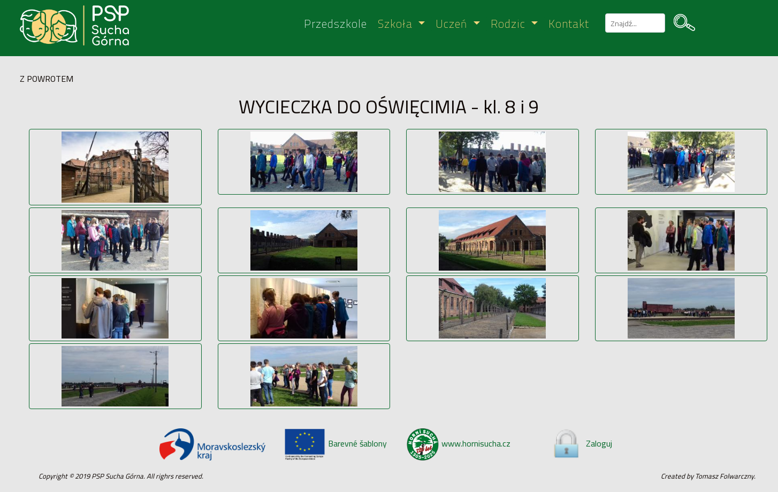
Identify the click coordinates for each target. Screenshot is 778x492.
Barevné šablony (335, 443)
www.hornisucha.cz (458, 443)
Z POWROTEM (46, 79)
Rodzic (510, 24)
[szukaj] (634, 23)
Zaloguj (581, 443)
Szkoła (397, 24)
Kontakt (568, 24)
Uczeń (453, 24)
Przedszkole (335, 24)
